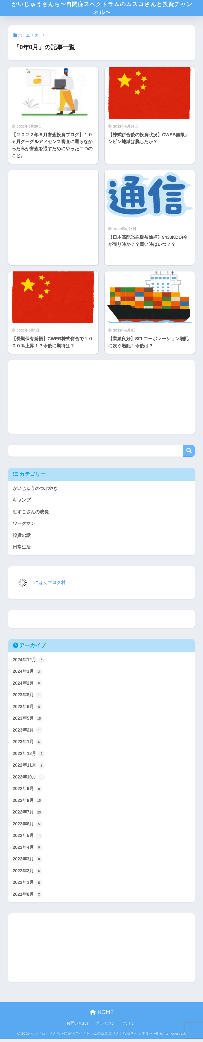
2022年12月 (29, 756)
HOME (101, 1015)
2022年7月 (27, 815)
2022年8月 (27, 803)
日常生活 (22, 549)
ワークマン (24, 525)
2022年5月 (27, 839)
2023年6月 (27, 709)
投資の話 (22, 537)
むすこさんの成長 (31, 513)
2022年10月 (29, 780)
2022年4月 (27, 851)
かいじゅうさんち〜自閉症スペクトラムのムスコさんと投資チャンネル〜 (102, 9)
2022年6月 (27, 827)
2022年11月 (29, 768)
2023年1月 (27, 744)
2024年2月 (27, 686)
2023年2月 (27, 733)
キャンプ (22, 502)
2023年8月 (27, 697)
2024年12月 (29, 662)
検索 (189, 453)
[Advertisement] (53, 219)
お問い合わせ (78, 1026)
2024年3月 (27, 674)
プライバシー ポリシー (117, 1026)
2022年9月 (27, 791)
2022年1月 (27, 886)
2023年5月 (27, 721)
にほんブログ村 (38, 584)
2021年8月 (27, 898)
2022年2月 (27, 874)
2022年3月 (27, 862)
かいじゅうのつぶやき (35, 490)
